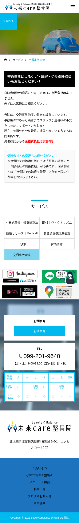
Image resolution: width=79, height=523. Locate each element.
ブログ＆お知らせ (39, 496)
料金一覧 (40, 489)
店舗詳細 (40, 503)
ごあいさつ (39, 468)
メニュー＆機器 (39, 482)
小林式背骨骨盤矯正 (39, 475)
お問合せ (40, 331)
